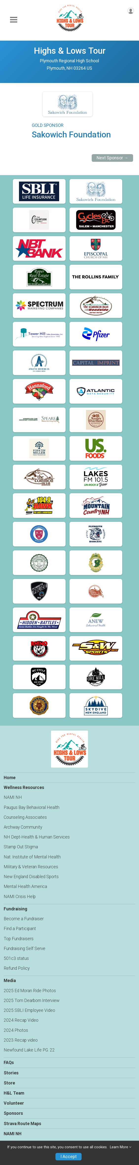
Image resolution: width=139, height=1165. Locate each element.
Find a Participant (20, 928)
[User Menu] (130, 10)
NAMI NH (13, 797)
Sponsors (13, 1113)
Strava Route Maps (22, 1123)
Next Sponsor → (112, 157)
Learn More (119, 1147)
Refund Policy (17, 968)
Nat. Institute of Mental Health (32, 856)
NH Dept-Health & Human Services (37, 837)
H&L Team (14, 1093)
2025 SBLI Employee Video (29, 1010)
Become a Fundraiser (24, 918)
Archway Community (23, 827)
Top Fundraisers (19, 938)
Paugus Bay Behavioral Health (31, 807)
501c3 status (16, 958)
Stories (11, 1072)
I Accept (68, 1156)
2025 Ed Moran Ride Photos (30, 990)
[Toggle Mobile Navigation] (13, 20)
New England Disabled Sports (31, 876)
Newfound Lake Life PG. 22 (29, 1050)
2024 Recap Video (21, 1020)
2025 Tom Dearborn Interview (31, 1000)
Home (10, 777)
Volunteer (14, 1103)
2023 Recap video (21, 1040)
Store (9, 1083)
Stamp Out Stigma (21, 846)
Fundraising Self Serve (24, 948)
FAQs (9, 1062)
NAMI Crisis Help (20, 896)
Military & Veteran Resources (31, 866)
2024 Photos (16, 1030)
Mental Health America (25, 886)
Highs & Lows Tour (69, 51)
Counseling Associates (25, 817)
